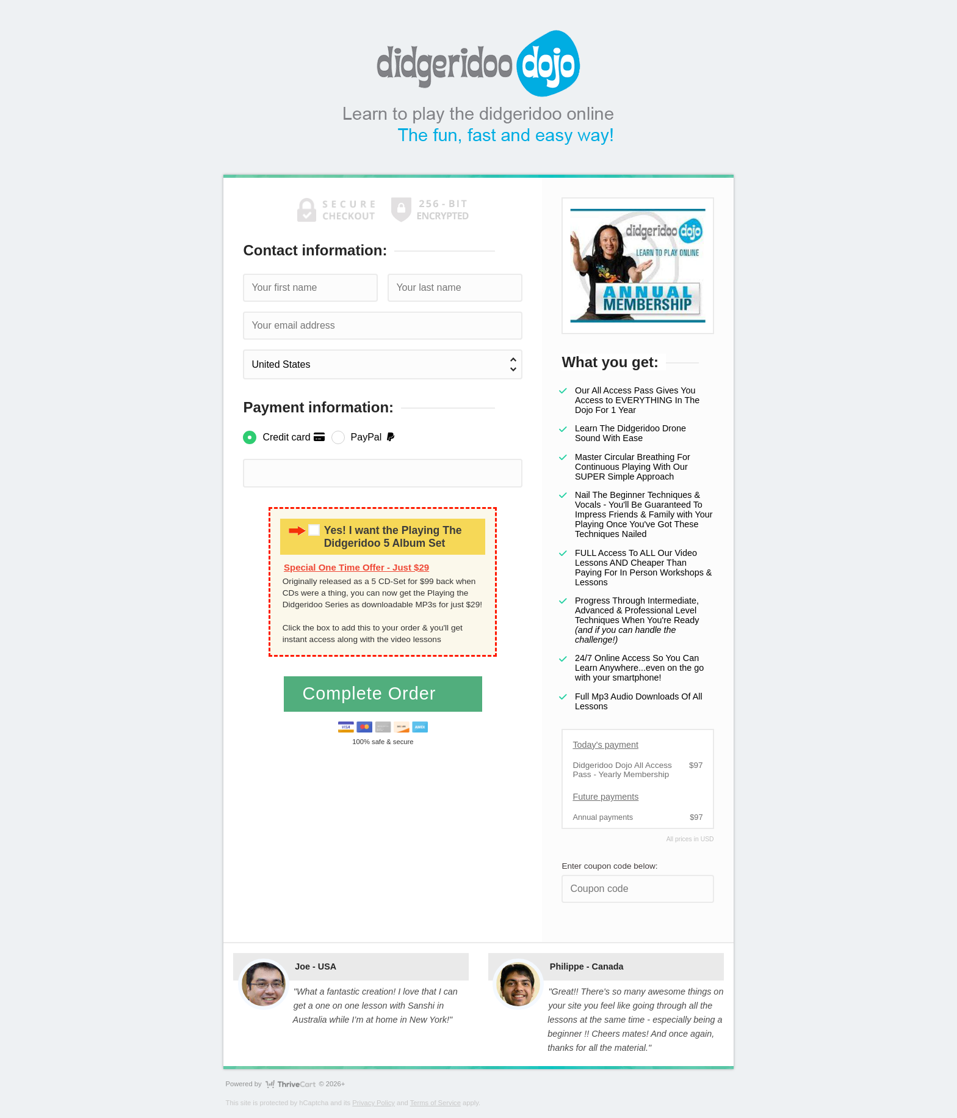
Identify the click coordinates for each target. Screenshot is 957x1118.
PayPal (374, 437)
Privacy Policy (373, 1102)
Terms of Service (435, 1102)
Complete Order (371, 693)
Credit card (293, 437)
